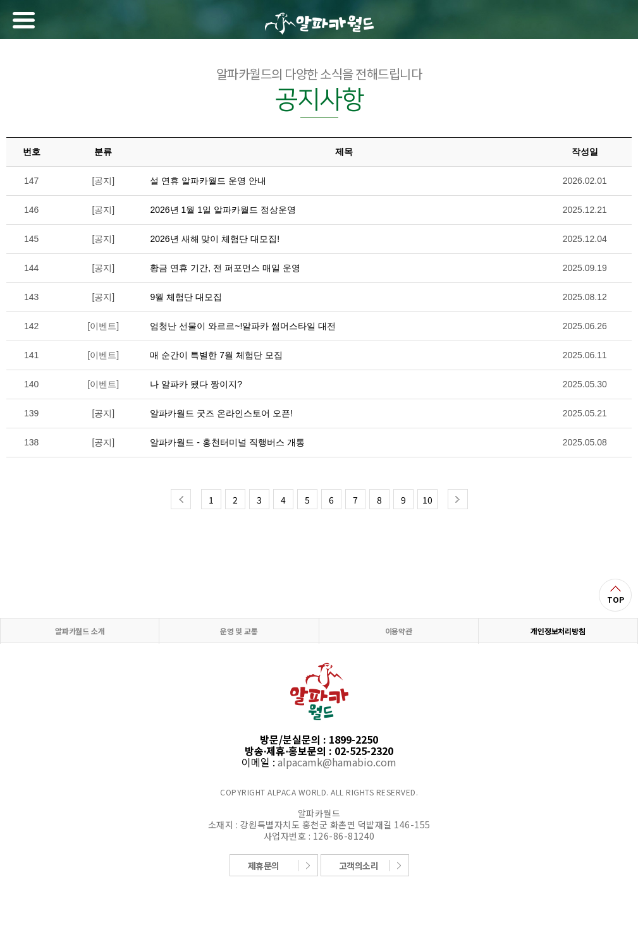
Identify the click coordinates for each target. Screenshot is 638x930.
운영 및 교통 (239, 630)
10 (427, 499)
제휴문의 (263, 865)
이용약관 (398, 630)
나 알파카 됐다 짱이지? (196, 384)
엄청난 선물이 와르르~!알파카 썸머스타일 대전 (243, 326)
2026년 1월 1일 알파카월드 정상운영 (222, 210)
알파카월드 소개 (79, 630)
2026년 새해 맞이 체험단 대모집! (214, 239)
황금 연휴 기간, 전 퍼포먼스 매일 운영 (225, 268)
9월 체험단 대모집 (186, 297)
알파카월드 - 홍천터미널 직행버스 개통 (227, 442)
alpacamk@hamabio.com (337, 762)
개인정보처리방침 (558, 630)
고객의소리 (359, 865)
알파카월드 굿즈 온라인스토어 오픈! (221, 413)
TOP (615, 599)
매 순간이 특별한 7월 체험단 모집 (216, 355)
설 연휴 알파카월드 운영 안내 (208, 181)
